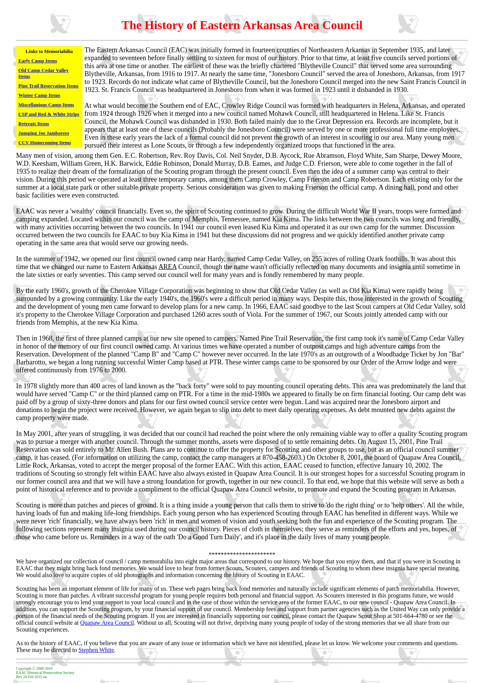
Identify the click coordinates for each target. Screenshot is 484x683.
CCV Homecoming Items (45, 142)
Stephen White (96, 650)
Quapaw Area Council (107, 622)
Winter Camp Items (39, 95)
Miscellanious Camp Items (46, 104)
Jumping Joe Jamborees (44, 133)
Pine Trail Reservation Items (49, 86)
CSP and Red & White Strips (49, 114)
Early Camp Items (38, 61)
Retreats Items (34, 123)
